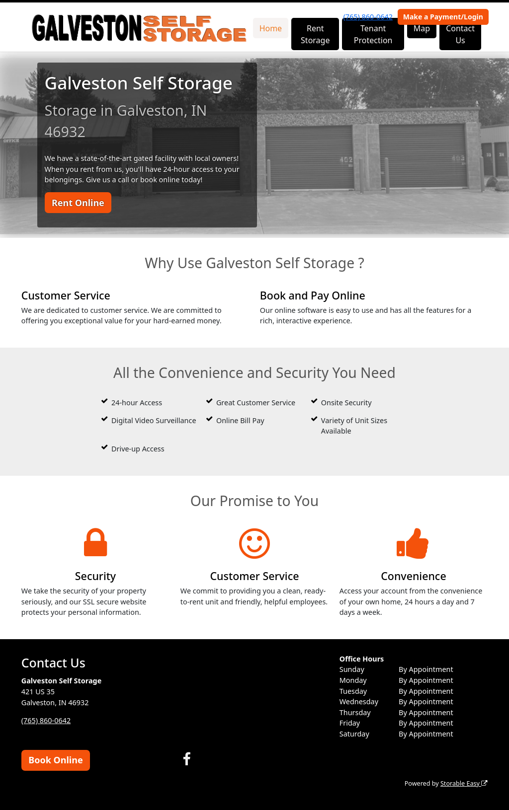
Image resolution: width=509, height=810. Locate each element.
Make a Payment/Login (443, 16)
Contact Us (460, 34)
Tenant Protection (373, 34)
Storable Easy (464, 783)
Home (270, 28)
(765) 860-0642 (368, 16)
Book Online (55, 760)
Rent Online (78, 203)
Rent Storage (315, 34)
